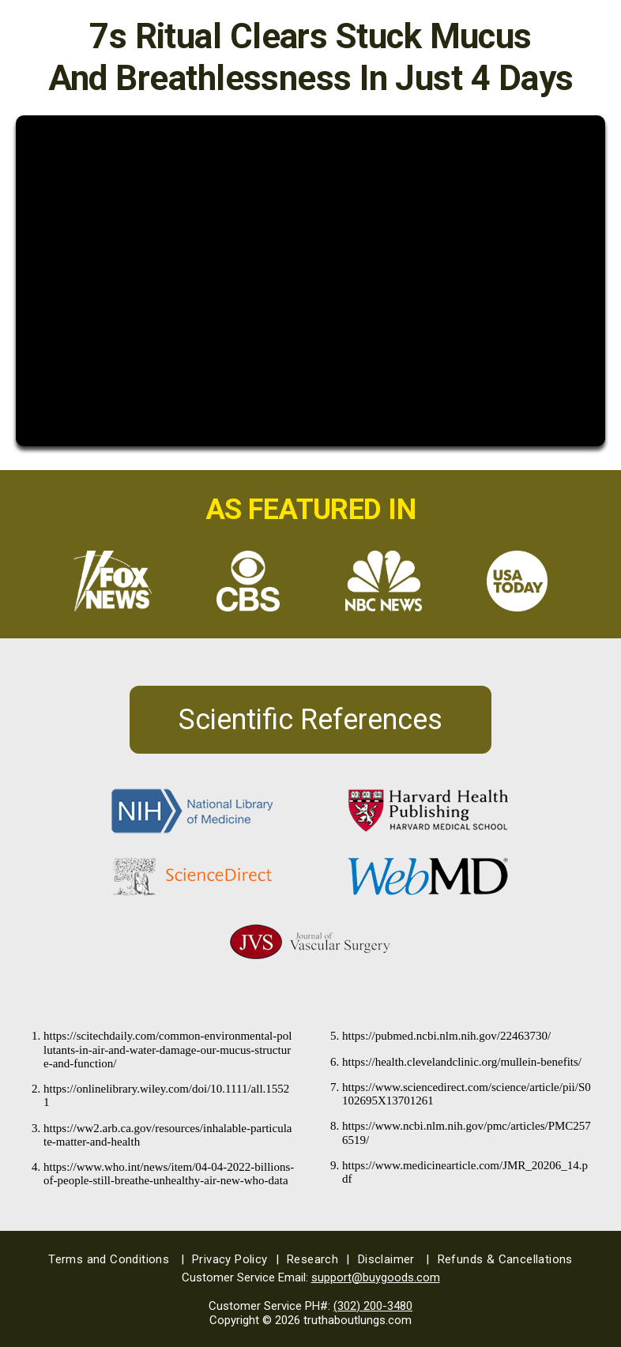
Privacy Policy (235, 1259)
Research (318, 1259)
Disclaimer (394, 1259)
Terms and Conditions (116, 1259)
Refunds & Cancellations (505, 1259)
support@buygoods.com (375, 1277)
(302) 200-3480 (372, 1306)
